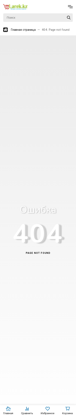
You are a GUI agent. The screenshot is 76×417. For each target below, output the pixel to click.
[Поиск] (38, 17)
